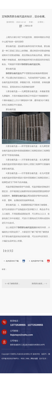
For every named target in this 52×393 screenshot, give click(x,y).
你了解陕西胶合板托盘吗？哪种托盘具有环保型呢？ (14, 284)
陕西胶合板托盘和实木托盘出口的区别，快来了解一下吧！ (39, 284)
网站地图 (34, 359)
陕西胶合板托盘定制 (31, 64)
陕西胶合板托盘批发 (27, 227)
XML (27, 359)
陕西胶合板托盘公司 (21, 196)
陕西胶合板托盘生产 (15, 73)
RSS (22, 359)
